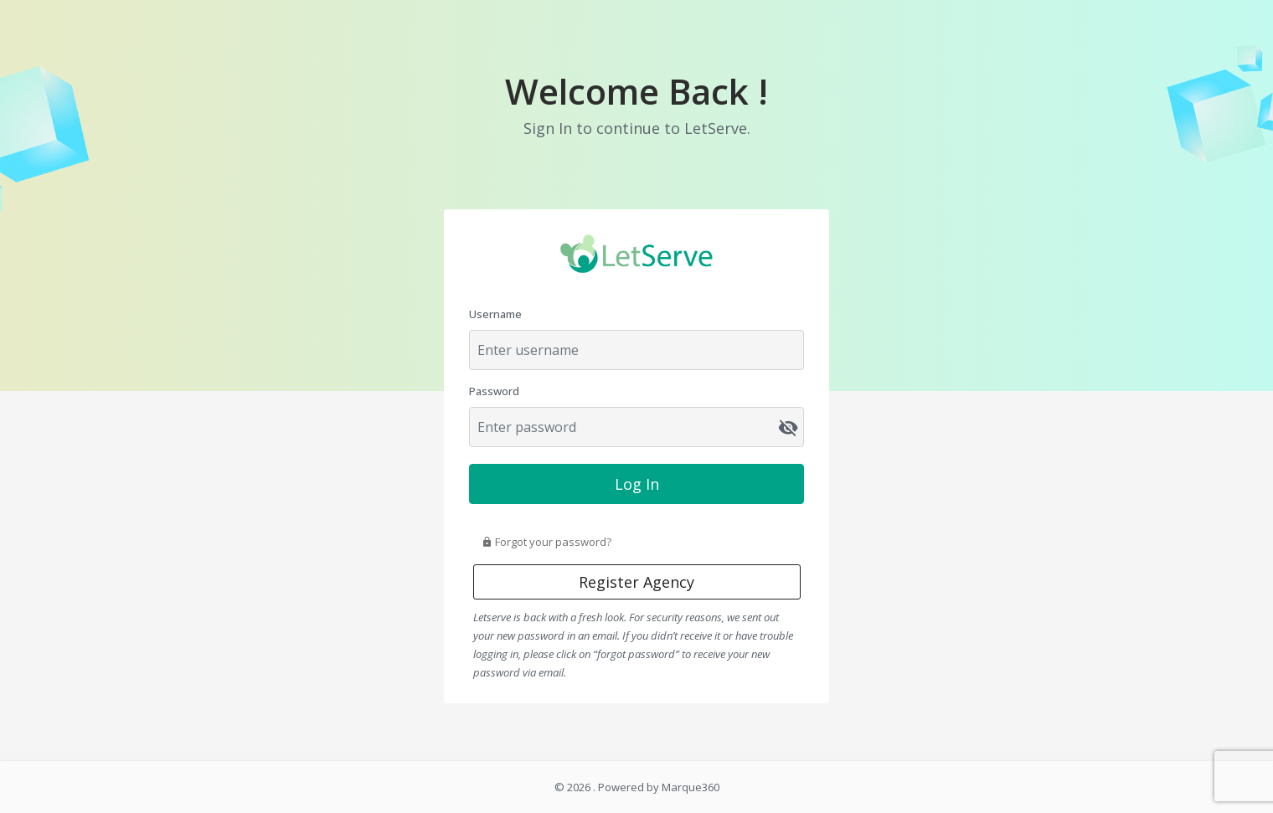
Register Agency (636, 582)
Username (495, 314)
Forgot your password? (546, 541)
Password (494, 391)
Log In (637, 484)
